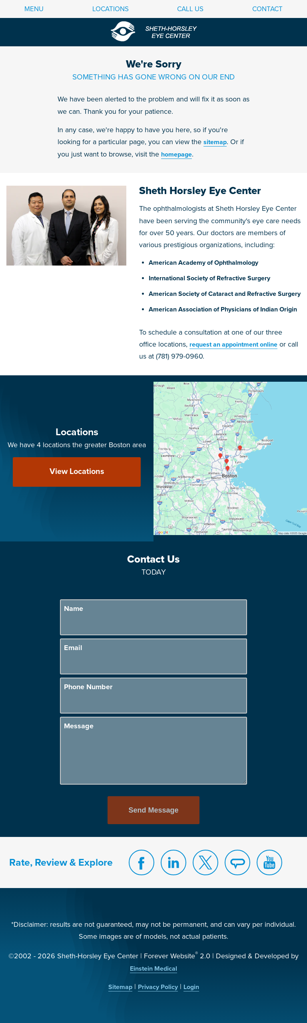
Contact (267, 9)
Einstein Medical (153, 969)
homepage (176, 155)
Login (191, 987)
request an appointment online (233, 345)
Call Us (190, 9)
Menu (34, 9)
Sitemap (120, 987)
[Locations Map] (230, 458)
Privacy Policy (158, 987)
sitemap (215, 142)
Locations (110, 9)
